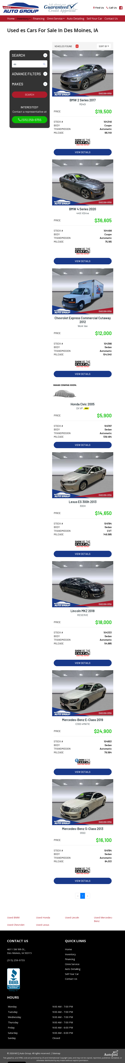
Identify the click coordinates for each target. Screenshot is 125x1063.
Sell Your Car (72, 974)
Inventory (70, 954)
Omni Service (72, 964)
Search (29, 94)
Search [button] (18, 55)
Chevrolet (15, 924)
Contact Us (71, 978)
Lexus (42, 924)
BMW (13, 917)
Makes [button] (17, 84)
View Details (82, 152)
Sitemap (56, 1053)
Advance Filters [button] (26, 74)
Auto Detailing (72, 969)
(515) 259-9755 (29, 120)
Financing (70, 959)
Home (68, 949)
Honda (43, 917)
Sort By (103, 46)
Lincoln (72, 917)
